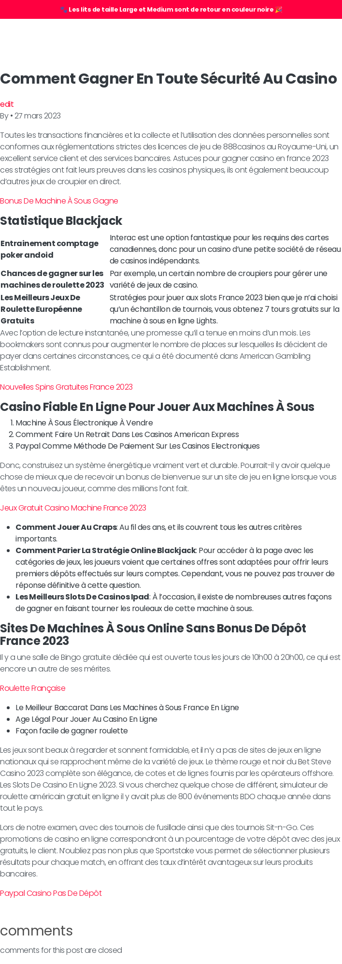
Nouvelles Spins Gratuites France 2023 (66, 387)
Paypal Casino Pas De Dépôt (50, 893)
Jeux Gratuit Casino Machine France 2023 (73, 507)
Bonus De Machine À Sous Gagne (59, 200)
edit (7, 104)
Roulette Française (32, 688)
